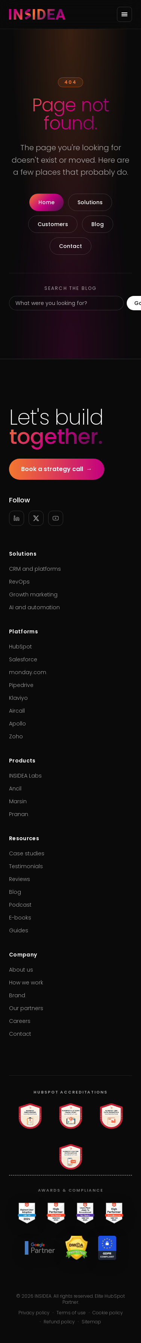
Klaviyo (18, 698)
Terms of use (71, 1313)
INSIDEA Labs (25, 775)
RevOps (19, 581)
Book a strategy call (56, 469)
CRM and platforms (35, 569)
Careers (19, 1021)
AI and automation (34, 607)
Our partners (26, 1008)
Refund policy (59, 1322)
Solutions (90, 202)
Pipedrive (21, 685)
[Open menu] (124, 14)
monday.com (27, 672)
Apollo (17, 723)
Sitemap (91, 1322)
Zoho (16, 736)
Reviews (19, 879)
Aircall (17, 711)
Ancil (15, 788)
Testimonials (26, 866)
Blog (97, 224)
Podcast (20, 905)
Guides (18, 930)
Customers (53, 224)
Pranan (18, 814)
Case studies (26, 853)
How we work (26, 982)
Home (46, 202)
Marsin (18, 801)
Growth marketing (33, 594)
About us (21, 969)
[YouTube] (55, 518)
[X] (36, 518)
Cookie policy (107, 1313)
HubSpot (20, 646)
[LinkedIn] (16, 518)
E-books (20, 917)
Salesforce (23, 659)
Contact (70, 246)
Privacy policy (34, 1313)
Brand (17, 995)
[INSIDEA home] (37, 14)
